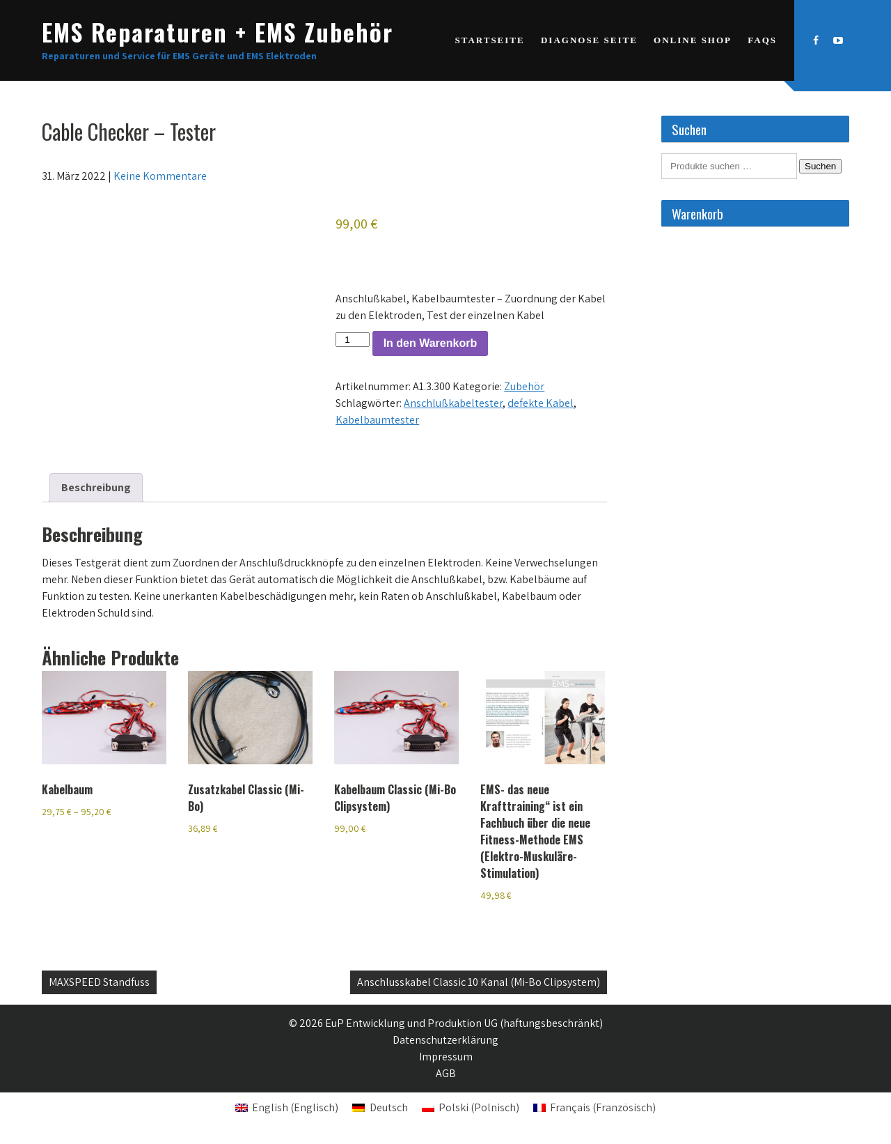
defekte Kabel (540, 403)
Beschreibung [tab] (96, 487)
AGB (446, 1073)
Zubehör (524, 386)
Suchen (820, 166)
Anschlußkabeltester (453, 403)
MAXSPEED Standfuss (99, 982)
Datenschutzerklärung (445, 1040)
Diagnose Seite (589, 40)
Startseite (489, 40)
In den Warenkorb (431, 343)
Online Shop (693, 40)
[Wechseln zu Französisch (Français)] (594, 1108)
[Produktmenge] (352, 339)
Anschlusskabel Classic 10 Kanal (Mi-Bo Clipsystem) (478, 982)
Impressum (446, 1056)
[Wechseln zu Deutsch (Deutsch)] (379, 1108)
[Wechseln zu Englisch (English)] (286, 1108)
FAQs (762, 40)
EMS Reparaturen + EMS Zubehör (217, 31)
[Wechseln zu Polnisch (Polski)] (470, 1108)
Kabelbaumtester (377, 419)
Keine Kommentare (160, 176)
